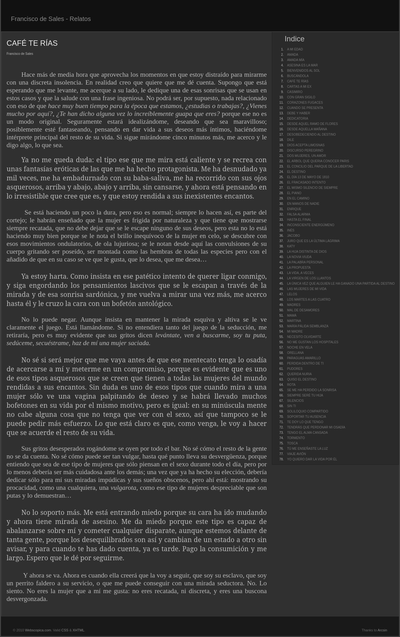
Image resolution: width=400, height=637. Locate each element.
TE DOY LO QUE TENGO (305, 422)
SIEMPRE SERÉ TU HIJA (305, 395)
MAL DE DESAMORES (303, 310)
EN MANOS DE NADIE (303, 203)
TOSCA (292, 443)
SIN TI (291, 406)
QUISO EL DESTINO (302, 379)
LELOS (292, 294)
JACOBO (293, 235)
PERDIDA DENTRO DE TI (305, 363)
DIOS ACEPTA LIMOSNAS (306, 145)
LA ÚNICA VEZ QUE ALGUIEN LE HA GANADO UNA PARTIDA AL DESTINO (341, 283)
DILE (290, 140)
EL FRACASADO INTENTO (306, 182)
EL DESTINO (296, 171)
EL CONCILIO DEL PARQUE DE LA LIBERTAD (320, 166)
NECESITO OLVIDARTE (304, 337)
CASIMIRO (294, 92)
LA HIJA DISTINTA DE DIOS (307, 251)
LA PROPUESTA (299, 267)
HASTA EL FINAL (299, 219)
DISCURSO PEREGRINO (305, 150)
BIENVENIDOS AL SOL (303, 70)
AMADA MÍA (296, 60)
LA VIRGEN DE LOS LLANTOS (309, 278)
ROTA (291, 384)
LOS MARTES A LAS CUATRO (309, 299)
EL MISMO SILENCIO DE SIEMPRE (312, 187)
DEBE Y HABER (298, 113)
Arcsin (382, 630)
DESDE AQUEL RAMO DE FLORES (312, 124)
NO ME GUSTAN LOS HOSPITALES (312, 342)
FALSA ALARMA (298, 214)
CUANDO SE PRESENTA (305, 108)
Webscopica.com (38, 630)
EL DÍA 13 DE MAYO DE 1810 (308, 177)
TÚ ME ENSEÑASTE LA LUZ (307, 448)
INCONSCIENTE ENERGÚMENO (310, 225)
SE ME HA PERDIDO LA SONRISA (312, 390)
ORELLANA (295, 353)
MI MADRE (295, 331)
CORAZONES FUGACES (305, 102)
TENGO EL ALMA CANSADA (307, 432)
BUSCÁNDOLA (298, 76)
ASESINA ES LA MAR (302, 65)
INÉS (290, 230)
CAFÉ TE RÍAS (297, 81)
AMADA (292, 54)
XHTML (78, 630)
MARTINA (294, 321)
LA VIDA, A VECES (300, 273)
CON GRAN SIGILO (301, 97)
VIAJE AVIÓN (296, 454)
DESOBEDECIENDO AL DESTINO (311, 134)
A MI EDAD (295, 49)
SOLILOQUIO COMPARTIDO (307, 411)
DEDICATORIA (297, 118)
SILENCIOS (295, 400)
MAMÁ (292, 315)
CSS (64, 630)
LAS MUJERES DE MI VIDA (307, 289)
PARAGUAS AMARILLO (304, 358)
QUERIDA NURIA (299, 374)
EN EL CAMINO (298, 198)
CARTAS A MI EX (299, 86)
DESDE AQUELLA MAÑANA (307, 129)
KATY (291, 246)
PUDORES (294, 368)
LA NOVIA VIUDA (299, 257)
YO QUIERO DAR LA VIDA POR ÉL (312, 459)
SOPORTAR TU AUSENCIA (306, 416)
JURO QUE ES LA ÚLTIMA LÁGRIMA (313, 241)
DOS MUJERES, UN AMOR (306, 156)
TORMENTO (296, 438)
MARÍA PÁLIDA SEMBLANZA (307, 326)
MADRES (294, 305)
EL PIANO (294, 193)
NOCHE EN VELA (299, 347)
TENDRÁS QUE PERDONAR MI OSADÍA (316, 427)
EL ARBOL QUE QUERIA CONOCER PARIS (318, 161)
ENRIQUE (294, 209)
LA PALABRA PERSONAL (305, 262)
